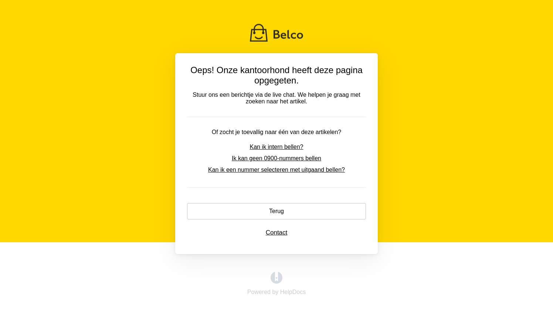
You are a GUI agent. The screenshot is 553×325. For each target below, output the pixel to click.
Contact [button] (277, 232)
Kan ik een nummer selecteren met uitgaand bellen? (276, 170)
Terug (276, 211)
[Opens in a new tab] (276, 281)
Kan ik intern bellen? (276, 147)
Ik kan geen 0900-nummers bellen (276, 158)
